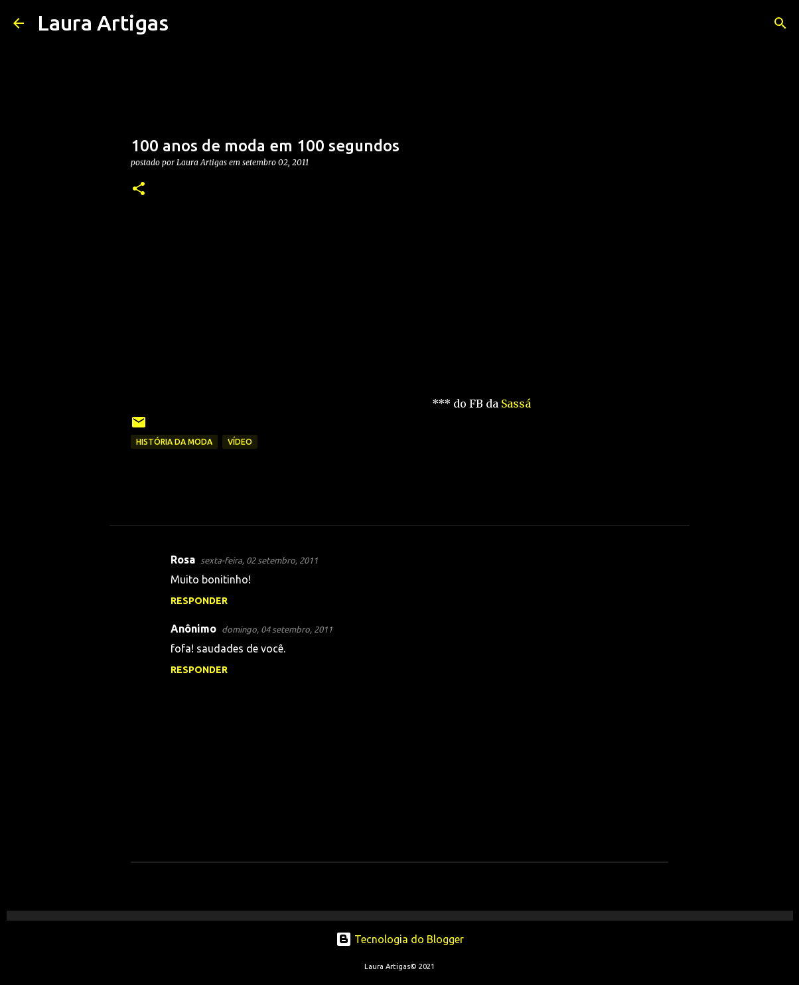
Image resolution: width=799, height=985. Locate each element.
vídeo (240, 441)
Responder (199, 600)
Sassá (516, 403)
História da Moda (174, 441)
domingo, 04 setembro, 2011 (277, 629)
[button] (139, 189)
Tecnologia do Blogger (400, 939)
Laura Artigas (103, 23)
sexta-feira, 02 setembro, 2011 (259, 560)
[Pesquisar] (187, 23)
